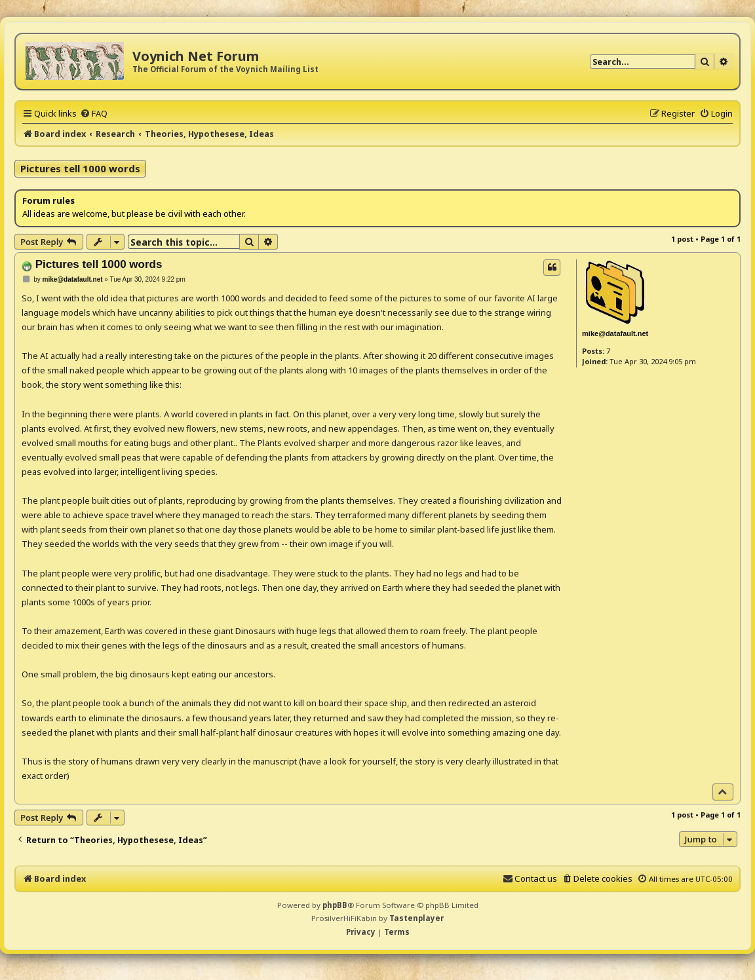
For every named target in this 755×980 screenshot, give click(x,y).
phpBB (334, 905)
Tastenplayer (416, 918)
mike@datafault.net (615, 333)
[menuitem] (93, 113)
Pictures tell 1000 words (80, 168)
